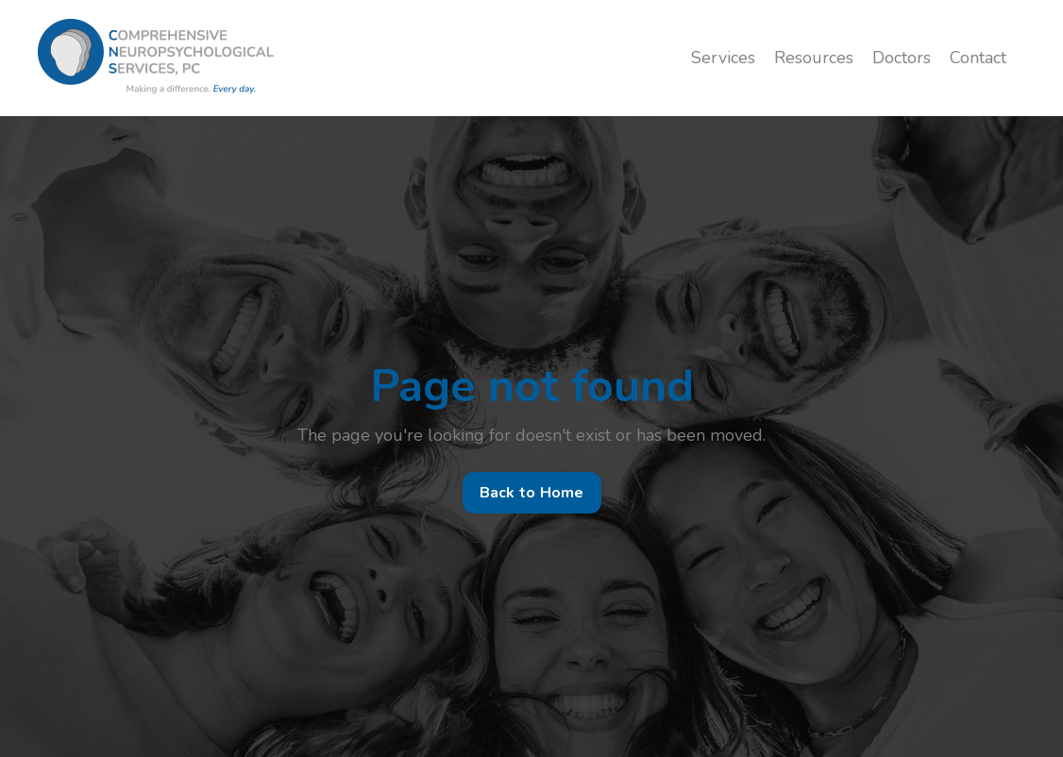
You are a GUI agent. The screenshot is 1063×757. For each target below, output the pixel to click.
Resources (813, 57)
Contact (978, 57)
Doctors (901, 57)
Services (723, 57)
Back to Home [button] (532, 492)
